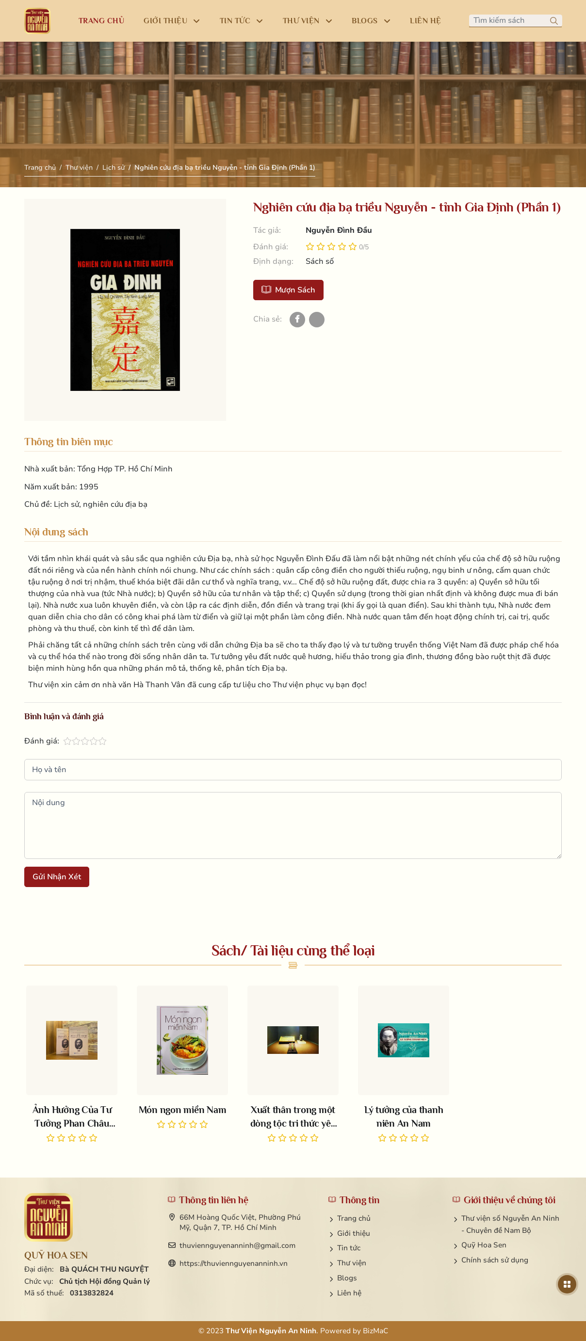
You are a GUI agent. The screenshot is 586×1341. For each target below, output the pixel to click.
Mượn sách (288, 290)
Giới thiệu (353, 1233)
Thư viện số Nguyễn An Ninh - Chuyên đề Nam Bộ (510, 1224)
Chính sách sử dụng (494, 1260)
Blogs (347, 1278)
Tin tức (348, 1248)
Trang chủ (40, 167)
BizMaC (375, 1331)
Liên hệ (349, 1293)
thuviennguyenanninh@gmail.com (237, 1245)
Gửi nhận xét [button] (57, 877)
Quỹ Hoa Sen (483, 1245)
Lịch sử (113, 167)
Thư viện (79, 167)
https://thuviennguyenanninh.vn (233, 1263)
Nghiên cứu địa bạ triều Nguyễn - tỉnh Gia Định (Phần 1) (224, 167)
